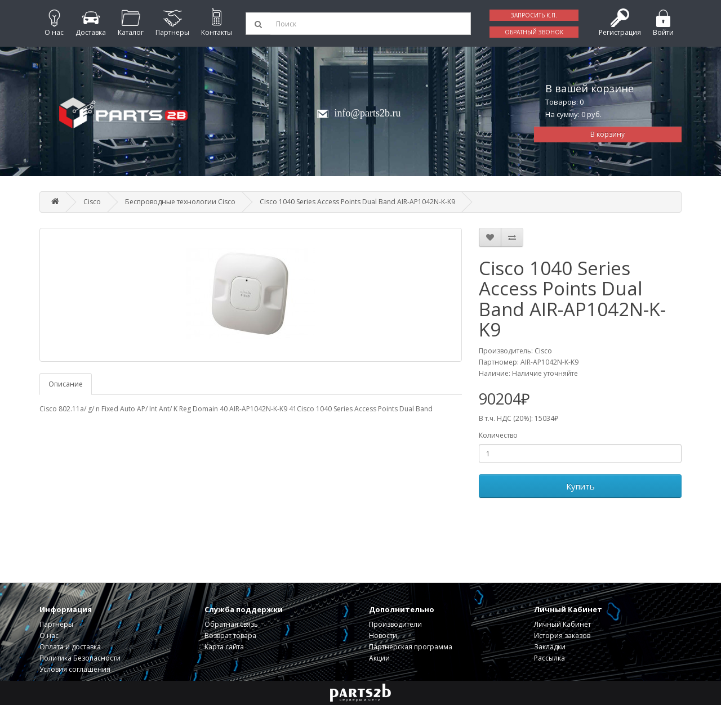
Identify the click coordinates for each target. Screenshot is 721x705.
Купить (580, 486)
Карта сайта (224, 647)
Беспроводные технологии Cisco (180, 201)
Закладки (550, 647)
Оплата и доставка (70, 647)
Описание (65, 384)
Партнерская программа (410, 647)
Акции (379, 658)
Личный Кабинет (562, 624)
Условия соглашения (74, 669)
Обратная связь (231, 624)
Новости (383, 635)
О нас (49, 635)
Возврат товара (230, 635)
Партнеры (56, 624)
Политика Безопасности (80, 658)
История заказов (562, 635)
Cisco (92, 201)
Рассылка (549, 658)
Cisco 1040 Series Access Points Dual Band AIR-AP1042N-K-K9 (357, 201)
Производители (395, 624)
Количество (498, 435)
